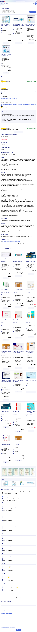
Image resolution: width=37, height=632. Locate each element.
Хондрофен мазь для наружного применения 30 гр (30, 260)
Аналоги (32, 11)
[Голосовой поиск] (33, 3)
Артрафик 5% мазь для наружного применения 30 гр (6, 412)
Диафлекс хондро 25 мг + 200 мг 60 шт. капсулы (18, 352)
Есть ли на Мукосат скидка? (18, 613)
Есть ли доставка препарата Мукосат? (18, 610)
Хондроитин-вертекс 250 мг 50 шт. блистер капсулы (31, 352)
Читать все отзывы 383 (18, 131)
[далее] (33, 472)
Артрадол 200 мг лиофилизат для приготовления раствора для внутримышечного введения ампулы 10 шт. (17, 412)
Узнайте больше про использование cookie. (9, 627)
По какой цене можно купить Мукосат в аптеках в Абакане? (18, 604)
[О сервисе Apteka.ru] (36, 1)
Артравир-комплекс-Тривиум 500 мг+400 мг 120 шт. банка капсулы (30, 320)
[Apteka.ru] (2, 1)
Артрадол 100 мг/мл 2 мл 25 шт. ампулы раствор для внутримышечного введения (6, 444)
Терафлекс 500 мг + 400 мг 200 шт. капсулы (18, 290)
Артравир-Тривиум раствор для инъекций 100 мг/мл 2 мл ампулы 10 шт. (30, 412)
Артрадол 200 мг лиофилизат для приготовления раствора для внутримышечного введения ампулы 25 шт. (5, 320)
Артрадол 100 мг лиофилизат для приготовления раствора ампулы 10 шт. (17, 320)
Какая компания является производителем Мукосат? (18, 607)
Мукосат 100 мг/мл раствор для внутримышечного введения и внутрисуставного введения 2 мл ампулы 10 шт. (30, 25)
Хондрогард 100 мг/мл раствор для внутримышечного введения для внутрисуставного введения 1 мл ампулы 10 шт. (6, 290)
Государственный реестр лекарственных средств (11, 241)
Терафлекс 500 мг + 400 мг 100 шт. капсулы (18, 444)
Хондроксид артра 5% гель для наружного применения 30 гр (18, 260)
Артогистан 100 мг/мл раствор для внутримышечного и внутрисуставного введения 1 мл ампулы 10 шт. (6, 260)
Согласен (18, 629)
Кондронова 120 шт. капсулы (31, 380)
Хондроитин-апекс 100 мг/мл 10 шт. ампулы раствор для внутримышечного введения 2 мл (6, 381)
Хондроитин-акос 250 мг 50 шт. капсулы (18, 381)
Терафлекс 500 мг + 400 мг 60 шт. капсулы (6, 352)
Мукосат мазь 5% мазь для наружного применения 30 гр (18, 25)
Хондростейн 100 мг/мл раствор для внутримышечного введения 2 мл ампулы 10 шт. (31, 290)
